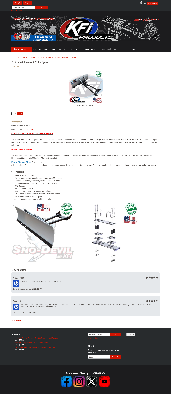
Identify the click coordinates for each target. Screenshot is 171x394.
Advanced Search (17, 10)
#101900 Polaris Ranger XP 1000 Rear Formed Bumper (36, 338)
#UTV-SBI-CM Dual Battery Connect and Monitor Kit (35, 347)
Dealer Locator (75, 49)
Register (28, 3)
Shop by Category (20, 49)
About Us (37, 49)
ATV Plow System (31, 57)
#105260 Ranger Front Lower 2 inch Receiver (32, 343)
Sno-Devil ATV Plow (44, 57)
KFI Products (28, 130)
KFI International (90, 49)
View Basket (152, 3)
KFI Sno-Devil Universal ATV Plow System (65, 57)
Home (14, 57)
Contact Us (134, 49)
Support (123, 49)
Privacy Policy (49, 49)
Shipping (62, 49)
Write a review (16, 320)
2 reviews (40, 122)
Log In (17, 3)
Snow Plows (21, 57)
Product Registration (108, 49)
